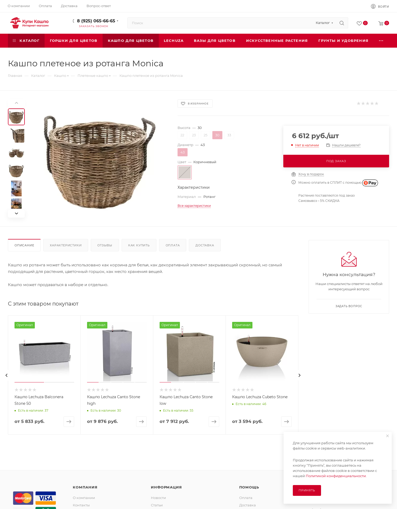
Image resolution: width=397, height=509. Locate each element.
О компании (84, 498)
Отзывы (104, 245)
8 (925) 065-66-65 (96, 20)
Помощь (249, 487)
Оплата (173, 245)
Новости (158, 498)
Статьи (157, 505)
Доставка (204, 245)
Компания (85, 487)
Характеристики (66, 245)
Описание (24, 245)
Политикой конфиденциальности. (336, 476)
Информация (166, 487)
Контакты (81, 505)
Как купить (139, 245)
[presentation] (6, 375)
